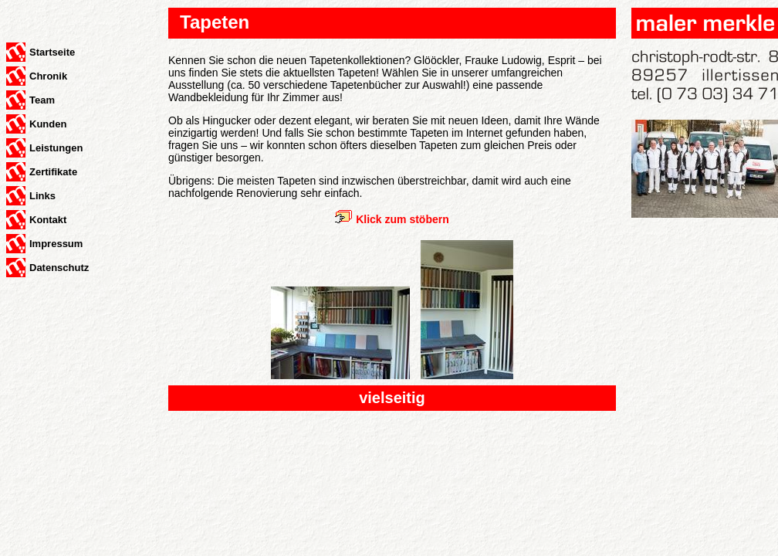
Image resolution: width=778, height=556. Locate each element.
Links (42, 196)
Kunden (47, 124)
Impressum (56, 243)
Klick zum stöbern (402, 219)
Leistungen (56, 148)
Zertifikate (53, 172)
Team (42, 100)
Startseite (52, 52)
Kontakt (47, 219)
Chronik (48, 76)
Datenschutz (59, 267)
